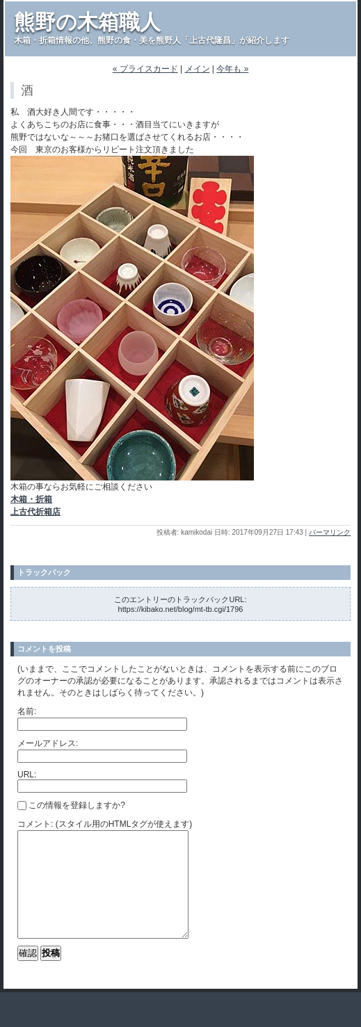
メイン (197, 69)
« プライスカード (145, 69)
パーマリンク (330, 532)
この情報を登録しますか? (71, 805)
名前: (26, 711)
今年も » (232, 69)
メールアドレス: (47, 743)
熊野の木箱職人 (87, 21)
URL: (26, 774)
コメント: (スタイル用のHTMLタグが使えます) (104, 824)
